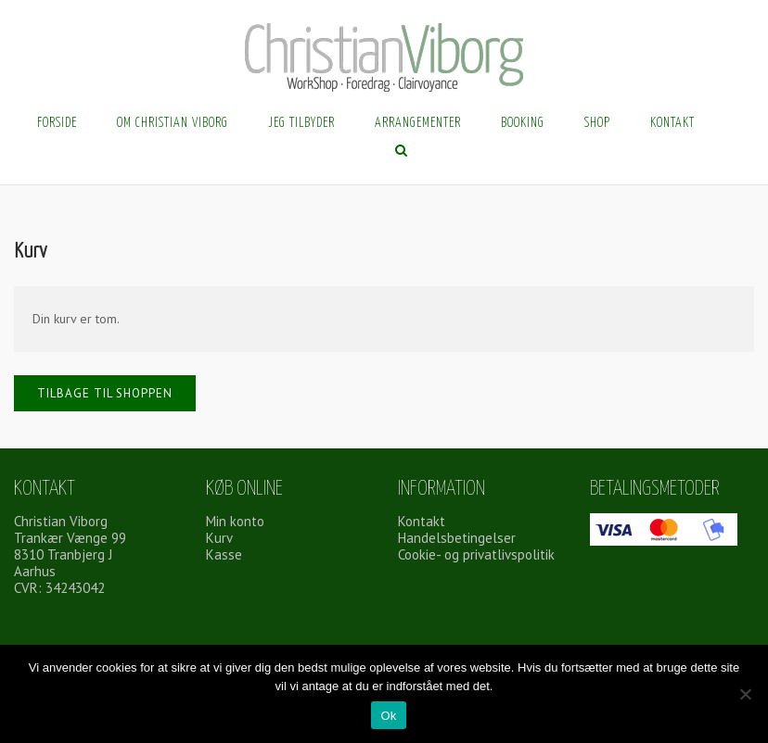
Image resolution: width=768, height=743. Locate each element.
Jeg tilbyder (301, 123)
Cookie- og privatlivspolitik (476, 554)
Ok (388, 716)
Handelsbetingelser (457, 538)
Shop (597, 123)
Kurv (219, 538)
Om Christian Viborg (172, 123)
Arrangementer (418, 123)
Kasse (224, 554)
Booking (522, 123)
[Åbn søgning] (401, 152)
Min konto (235, 521)
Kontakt (672, 123)
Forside (57, 123)
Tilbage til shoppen (105, 393)
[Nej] (745, 694)
